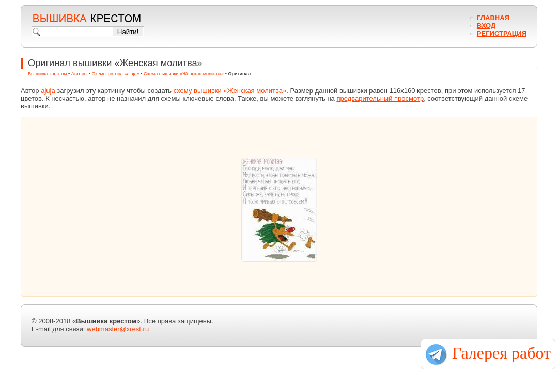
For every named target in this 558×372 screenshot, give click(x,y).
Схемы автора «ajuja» (116, 73)
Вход (486, 25)
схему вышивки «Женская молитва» (230, 91)
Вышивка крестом (47, 73)
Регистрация (501, 33)
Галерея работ (501, 353)
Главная (493, 18)
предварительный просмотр (380, 98)
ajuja (48, 91)
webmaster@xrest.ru (118, 329)
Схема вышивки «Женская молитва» (184, 73)
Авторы (79, 73)
